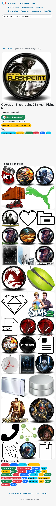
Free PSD (47, 11)
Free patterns (36, 11)
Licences (18, 494)
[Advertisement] (28, 33)
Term (25, 494)
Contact (44, 494)
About (37, 494)
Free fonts (35, 3)
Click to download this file (13, 117)
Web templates (27, 7)
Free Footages (13, 7)
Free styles (25, 11)
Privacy (30, 494)
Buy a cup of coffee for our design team (16, 125)
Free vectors (12, 3)
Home (4, 49)
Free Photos (24, 3)
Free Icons (39, 7)
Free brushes (13, 11)
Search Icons (7, 16)
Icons (10, 49)
